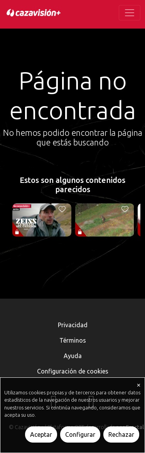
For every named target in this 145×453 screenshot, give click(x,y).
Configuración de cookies (72, 371)
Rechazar (121, 434)
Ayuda (73, 355)
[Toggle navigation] (129, 12)
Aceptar (41, 434)
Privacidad (73, 324)
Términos (72, 340)
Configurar (80, 434)
